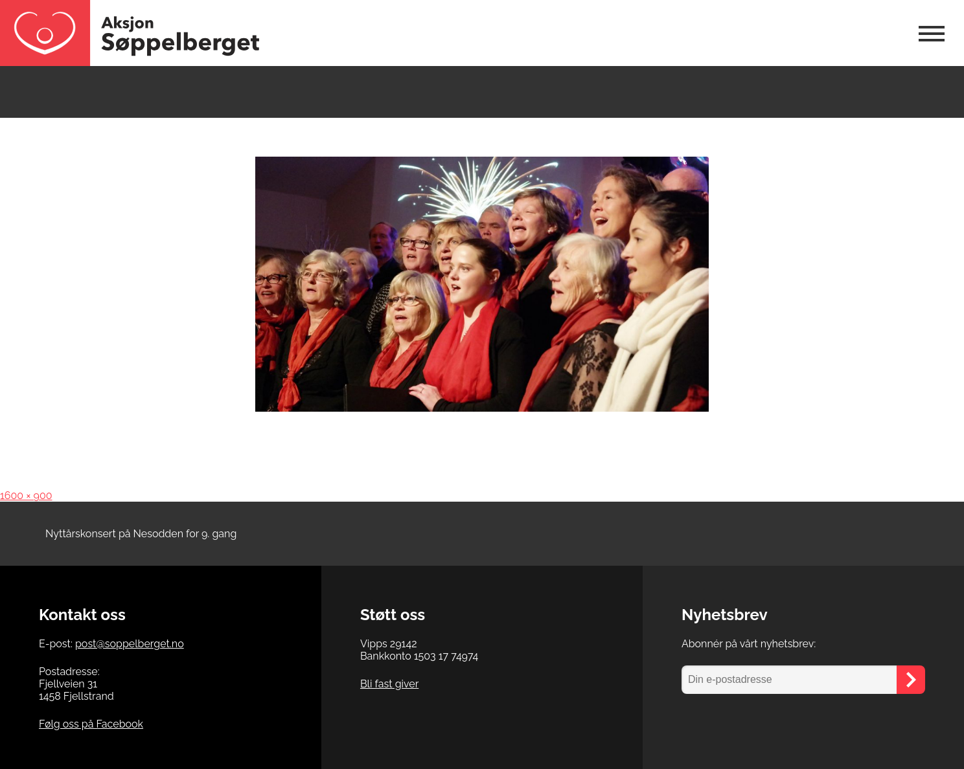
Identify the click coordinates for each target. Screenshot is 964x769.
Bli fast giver (389, 684)
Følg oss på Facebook (91, 724)
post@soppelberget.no (129, 644)
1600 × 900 (26, 495)
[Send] (911, 679)
